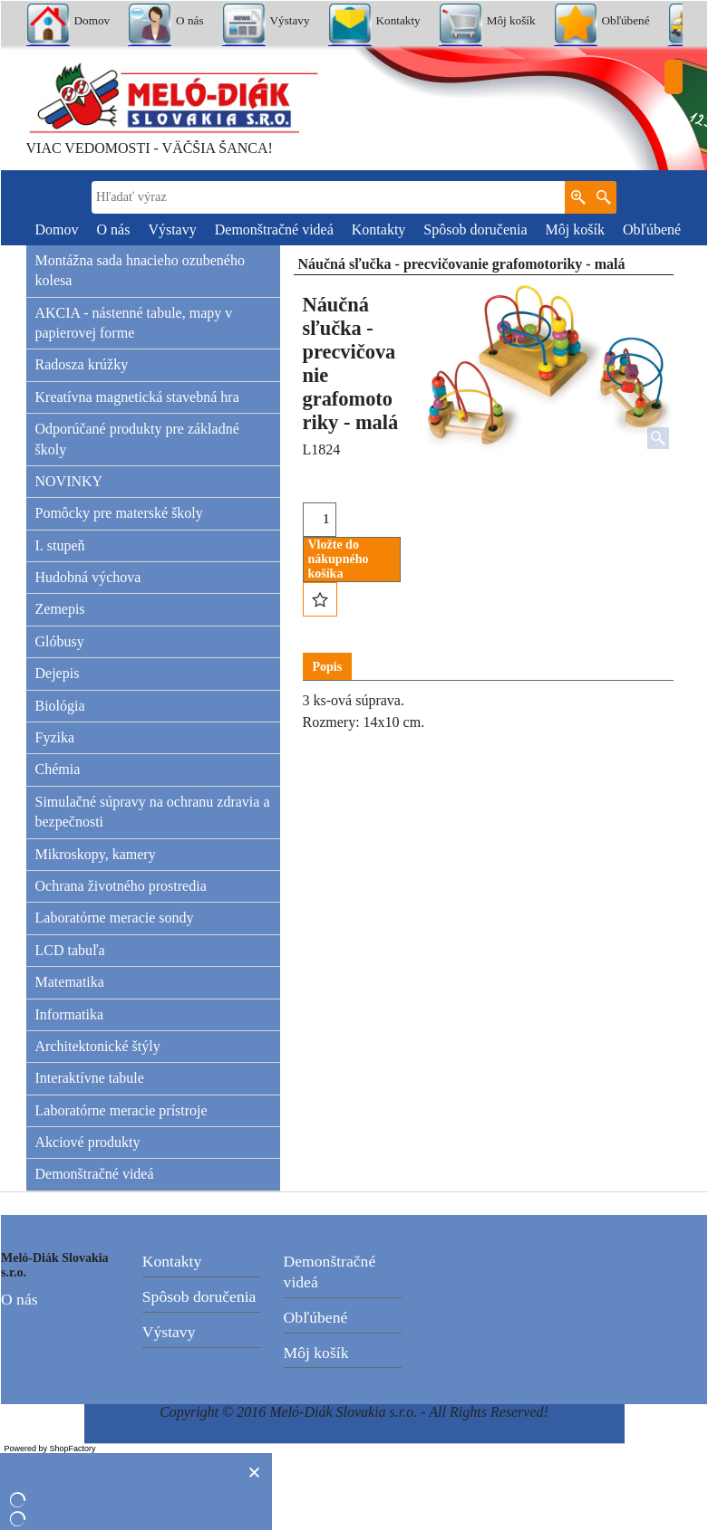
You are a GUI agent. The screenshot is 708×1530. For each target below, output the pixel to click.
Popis (328, 667)
